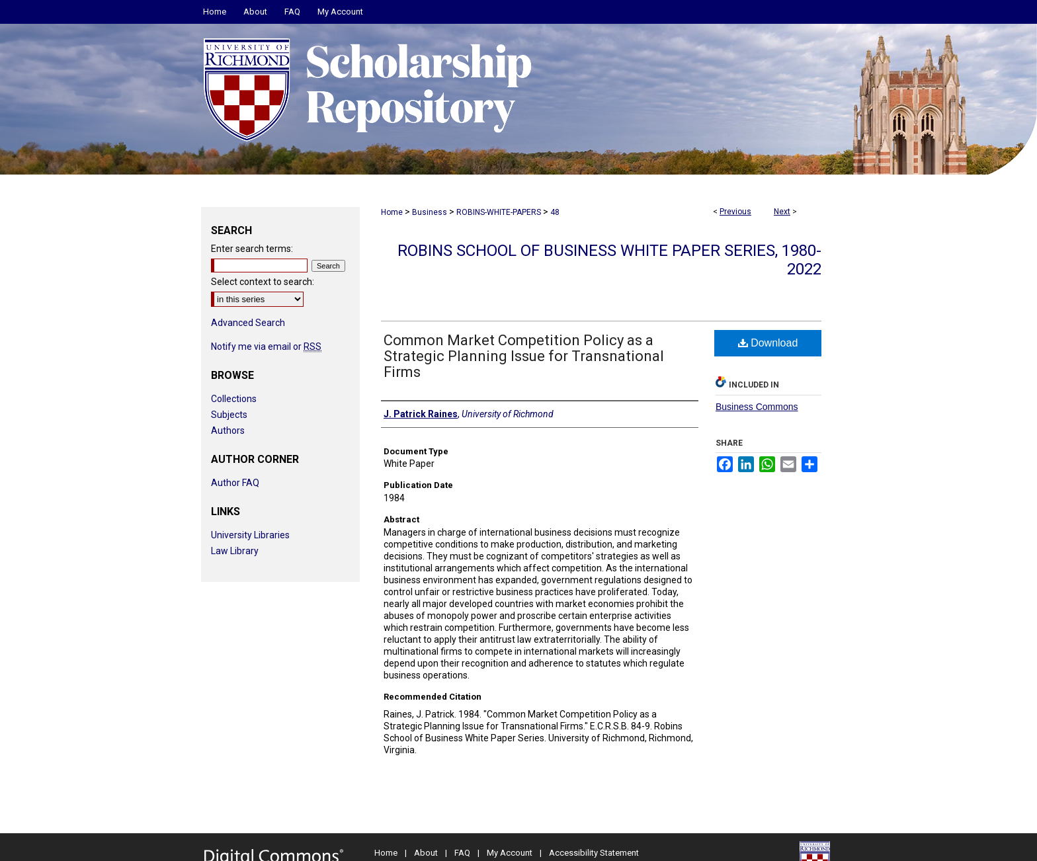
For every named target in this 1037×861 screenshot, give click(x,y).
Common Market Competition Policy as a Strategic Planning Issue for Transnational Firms (524, 356)
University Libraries (250, 535)
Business (429, 212)
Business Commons (757, 406)
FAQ (462, 853)
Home (392, 212)
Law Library (235, 551)
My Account (509, 853)
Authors (228, 430)
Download (768, 342)
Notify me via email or (266, 346)
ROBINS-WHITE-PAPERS (498, 212)
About (426, 853)
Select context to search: (262, 281)
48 (555, 212)
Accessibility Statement (594, 853)
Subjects (229, 414)
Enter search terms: (252, 248)
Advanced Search (248, 322)
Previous (735, 211)
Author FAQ (235, 482)
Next (782, 211)
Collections (234, 398)
